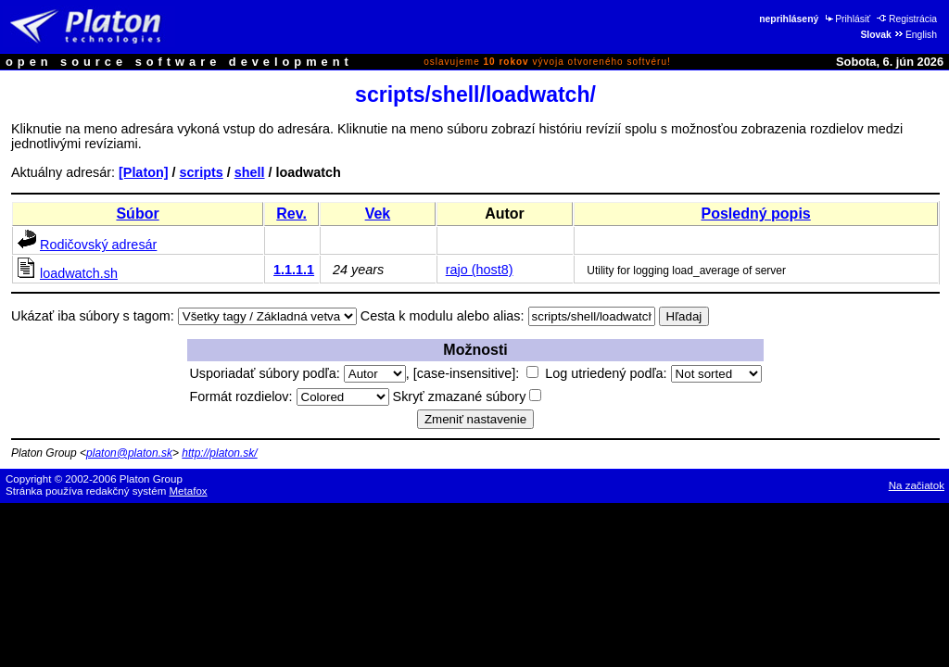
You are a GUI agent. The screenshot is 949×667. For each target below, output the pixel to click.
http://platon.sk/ (219, 453)
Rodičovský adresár (98, 244)
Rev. (291, 213)
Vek (378, 213)
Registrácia (907, 19)
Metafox (189, 491)
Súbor (137, 213)
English (915, 35)
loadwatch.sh (79, 273)
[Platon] (144, 172)
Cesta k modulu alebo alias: (443, 315)
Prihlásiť (846, 19)
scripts (201, 172)
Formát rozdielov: (288, 396)
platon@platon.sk (129, 453)
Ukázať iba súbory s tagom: (92, 315)
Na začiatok (916, 485)
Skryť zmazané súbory (467, 396)
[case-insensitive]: (475, 373)
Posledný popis (755, 213)
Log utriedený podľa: (653, 373)
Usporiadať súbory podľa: (297, 373)
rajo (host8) (479, 269)
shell (249, 172)
